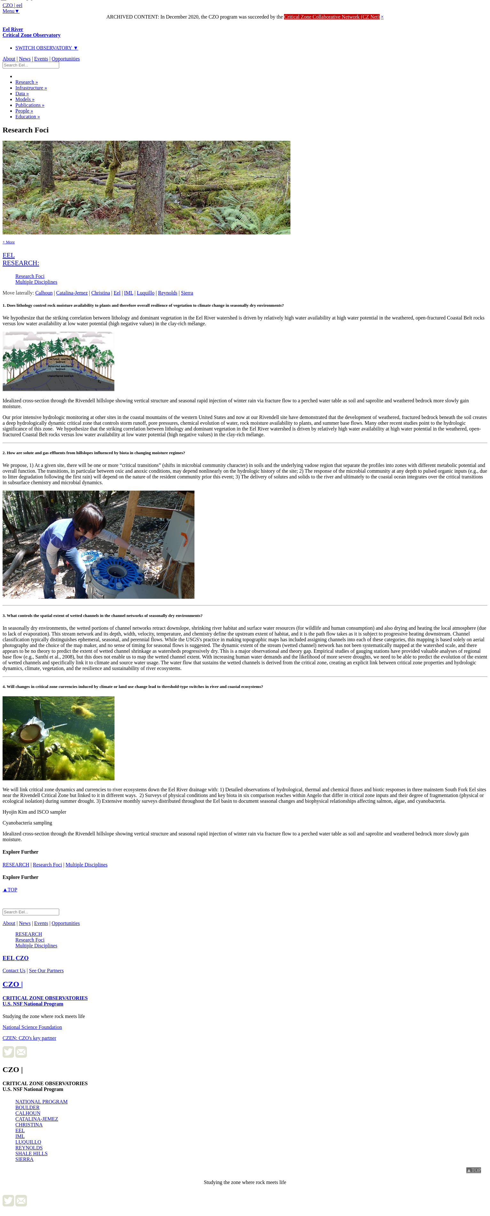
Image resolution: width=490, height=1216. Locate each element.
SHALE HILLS (31, 1153)
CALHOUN (27, 1113)
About (9, 58)
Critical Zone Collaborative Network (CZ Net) (331, 17)
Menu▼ (11, 11)
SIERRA (24, 1159)
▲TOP (10, 889)
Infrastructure (31, 88)
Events (41, 58)
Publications (29, 105)
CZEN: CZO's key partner (29, 1038)
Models (25, 99)
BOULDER (27, 1107)
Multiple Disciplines (36, 282)
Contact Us (14, 970)
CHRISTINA (29, 1124)
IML (20, 1136)
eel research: (21, 258)
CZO (16, 958)
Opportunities (66, 58)
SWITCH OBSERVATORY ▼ (46, 48)
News (24, 58)
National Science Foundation (32, 1027)
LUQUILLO (28, 1142)
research (16, 864)
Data (22, 93)
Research (26, 82)
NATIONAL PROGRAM (41, 1101)
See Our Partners (46, 970)
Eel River (31, 32)
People (24, 111)
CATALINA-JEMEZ (36, 1119)
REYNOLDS (29, 1147)
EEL (20, 1130)
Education (27, 116)
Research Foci (29, 276)
